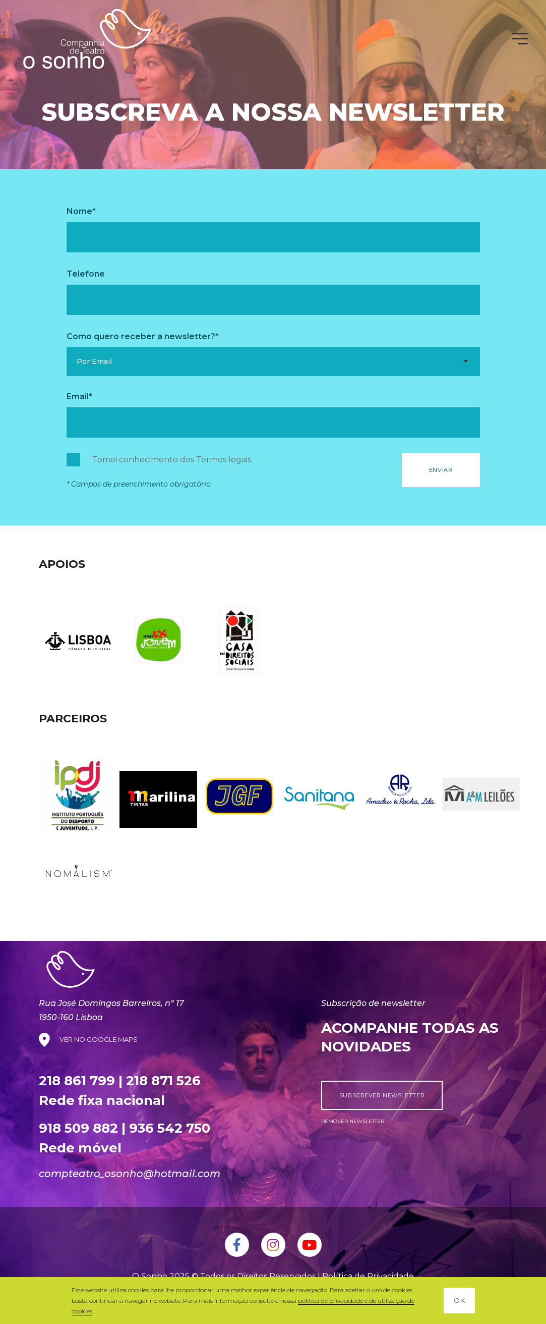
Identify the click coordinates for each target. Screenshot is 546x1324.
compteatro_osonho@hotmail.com (129, 1174)
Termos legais (223, 459)
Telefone (86, 274)
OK (459, 1300)
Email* (79, 396)
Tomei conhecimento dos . (172, 459)
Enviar (441, 469)
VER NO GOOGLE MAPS (98, 1039)
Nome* (81, 211)
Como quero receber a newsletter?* (143, 336)
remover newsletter (352, 1121)
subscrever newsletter (382, 1095)
